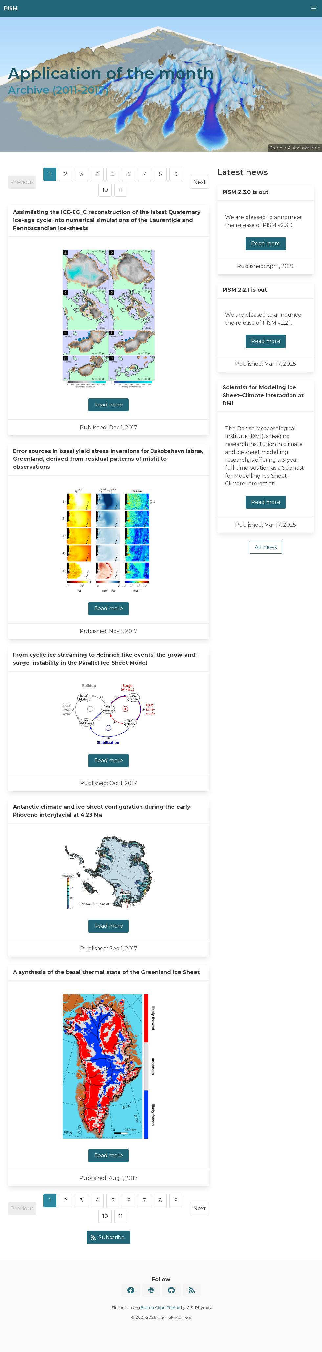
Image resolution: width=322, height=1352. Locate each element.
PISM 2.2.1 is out (245, 290)
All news (266, 547)
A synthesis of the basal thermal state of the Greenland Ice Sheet (106, 972)
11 (121, 190)
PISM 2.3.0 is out (245, 192)
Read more (108, 405)
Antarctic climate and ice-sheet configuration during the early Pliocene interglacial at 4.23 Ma (101, 811)
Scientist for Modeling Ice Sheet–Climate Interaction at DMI (263, 395)
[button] (313, 8)
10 (105, 190)
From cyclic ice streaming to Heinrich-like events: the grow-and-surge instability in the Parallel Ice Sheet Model (105, 659)
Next (199, 182)
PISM (11, 8)
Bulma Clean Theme (160, 1307)
